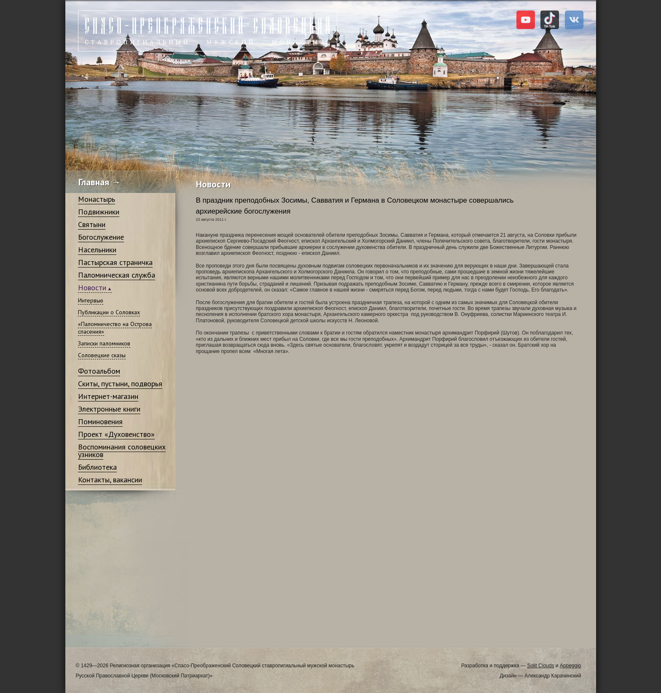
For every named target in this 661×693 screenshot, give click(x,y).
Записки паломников (104, 343)
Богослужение (101, 237)
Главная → (99, 182)
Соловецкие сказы (102, 355)
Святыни (91, 224)
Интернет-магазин (108, 396)
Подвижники (98, 212)
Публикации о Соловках (109, 312)
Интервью (90, 300)
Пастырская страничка (115, 262)
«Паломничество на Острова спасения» (115, 327)
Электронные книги (109, 409)
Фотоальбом (99, 371)
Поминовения (100, 421)
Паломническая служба (116, 275)
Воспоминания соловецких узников (122, 450)
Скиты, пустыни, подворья (120, 383)
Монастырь (96, 199)
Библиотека (97, 467)
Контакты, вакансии (110, 479)
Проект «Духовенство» (116, 434)
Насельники (97, 249)
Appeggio (570, 666)
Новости (92, 287)
